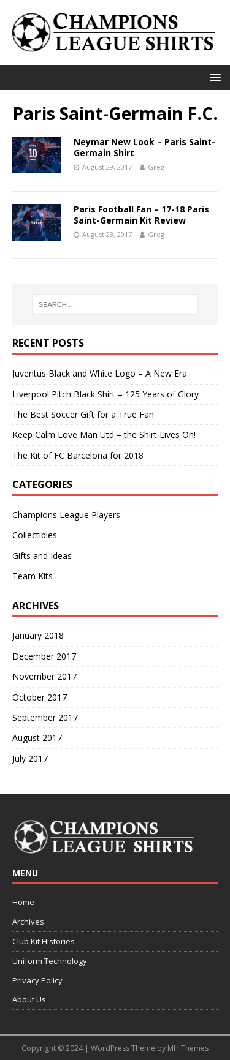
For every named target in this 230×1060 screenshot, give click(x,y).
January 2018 (38, 635)
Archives (28, 921)
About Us (29, 999)
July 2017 (30, 758)
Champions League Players (66, 515)
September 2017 (45, 717)
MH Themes (188, 1048)
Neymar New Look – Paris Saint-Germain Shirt (144, 147)
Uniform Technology (49, 960)
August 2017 (37, 737)
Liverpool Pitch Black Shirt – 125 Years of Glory (105, 394)
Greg (156, 166)
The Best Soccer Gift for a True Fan (83, 414)
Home (23, 902)
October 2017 (39, 697)
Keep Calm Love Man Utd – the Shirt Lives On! (104, 434)
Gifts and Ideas (42, 556)
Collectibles (34, 535)
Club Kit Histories (43, 941)
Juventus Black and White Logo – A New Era (99, 373)
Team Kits (32, 576)
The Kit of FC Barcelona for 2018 (78, 455)
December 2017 (44, 656)
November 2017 (44, 676)
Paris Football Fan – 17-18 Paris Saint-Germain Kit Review (141, 214)
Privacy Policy (37, 980)
